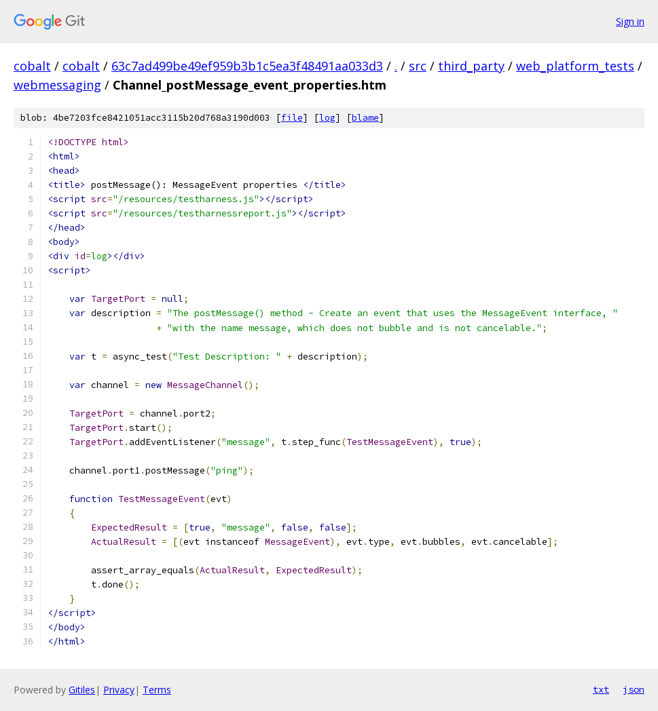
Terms (157, 689)
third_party (471, 66)
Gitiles (82, 689)
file (292, 117)
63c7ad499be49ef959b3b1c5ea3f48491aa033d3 (247, 66)
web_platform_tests (575, 66)
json (633, 689)
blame (365, 117)
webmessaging (57, 85)
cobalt (32, 66)
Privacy (118, 689)
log (327, 117)
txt (601, 689)
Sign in (630, 21)
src (417, 66)
